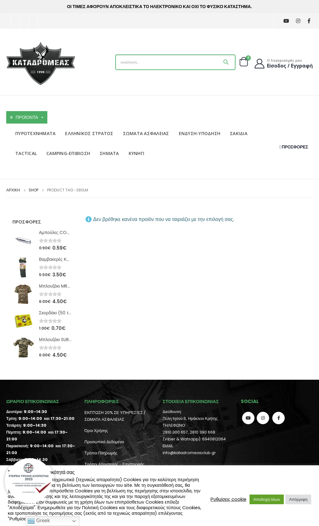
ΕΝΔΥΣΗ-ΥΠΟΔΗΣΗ (200, 133)
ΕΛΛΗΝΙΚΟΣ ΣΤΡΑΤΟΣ (89, 133)
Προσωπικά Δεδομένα (104, 442)
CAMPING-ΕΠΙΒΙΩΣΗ (68, 153)
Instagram (263, 418)
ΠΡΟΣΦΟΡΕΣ (293, 147)
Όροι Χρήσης (96, 431)
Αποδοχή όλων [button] (266, 499)
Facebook (278, 418)
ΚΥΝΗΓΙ (137, 153)
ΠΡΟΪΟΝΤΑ (30, 117)
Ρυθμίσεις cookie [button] (229, 499)
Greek (38, 521)
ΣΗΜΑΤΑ (109, 153)
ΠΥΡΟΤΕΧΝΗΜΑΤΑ (35, 133)
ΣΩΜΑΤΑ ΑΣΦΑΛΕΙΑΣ (146, 133)
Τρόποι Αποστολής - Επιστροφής (114, 464)
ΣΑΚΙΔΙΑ (238, 133)
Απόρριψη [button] (298, 499)
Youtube (248, 418)
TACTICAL (26, 153)
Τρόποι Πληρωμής (100, 453)
